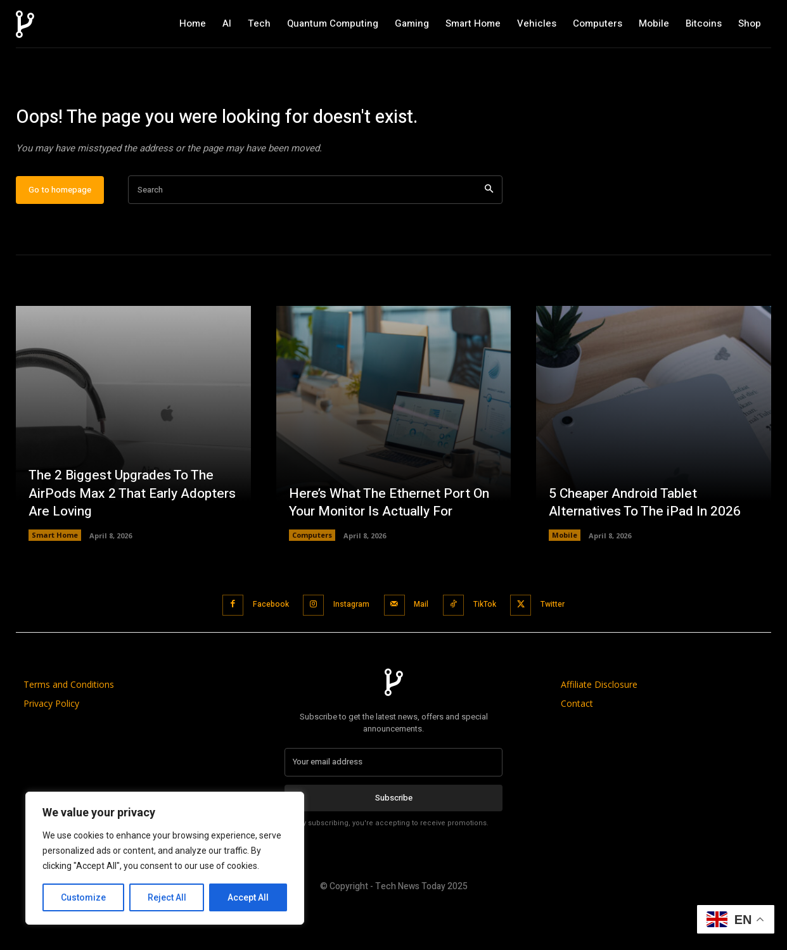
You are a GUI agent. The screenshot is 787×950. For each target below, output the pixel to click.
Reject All (167, 897)
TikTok (493, 646)
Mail (422, 646)
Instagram (344, 646)
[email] (393, 802)
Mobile (564, 577)
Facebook (255, 646)
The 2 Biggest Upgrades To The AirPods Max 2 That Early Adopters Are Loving (125, 535)
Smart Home (55, 577)
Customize (83, 897)
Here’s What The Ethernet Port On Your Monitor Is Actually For (393, 544)
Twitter (569, 646)
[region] (164, 858)
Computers (312, 577)
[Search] (488, 232)
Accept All (248, 897)
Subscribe (394, 838)
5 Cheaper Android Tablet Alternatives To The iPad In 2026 (648, 544)
